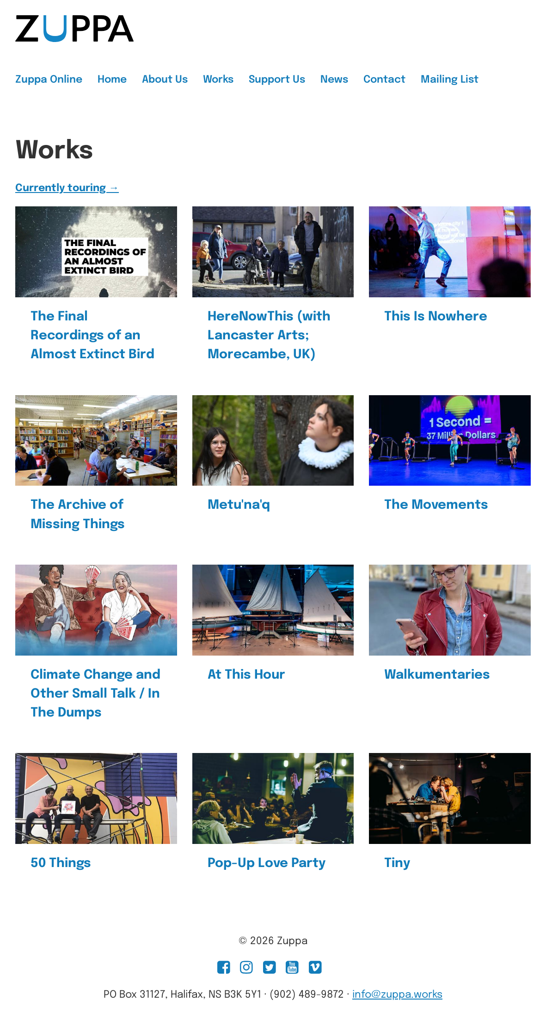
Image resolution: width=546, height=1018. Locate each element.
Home (112, 80)
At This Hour (246, 675)
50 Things (61, 863)
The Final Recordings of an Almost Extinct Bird (92, 335)
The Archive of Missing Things (78, 514)
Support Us (277, 80)
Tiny (397, 863)
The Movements (436, 505)
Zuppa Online (48, 80)
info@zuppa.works (397, 995)
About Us (165, 80)
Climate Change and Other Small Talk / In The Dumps (95, 694)
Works (218, 80)
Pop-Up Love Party (266, 863)
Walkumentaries (437, 675)
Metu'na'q (239, 505)
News (334, 80)
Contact (384, 80)
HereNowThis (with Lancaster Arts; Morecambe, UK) (269, 335)
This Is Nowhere (435, 316)
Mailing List (450, 80)
